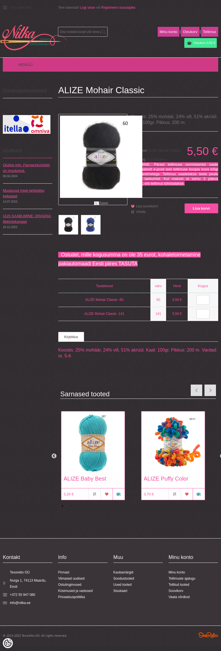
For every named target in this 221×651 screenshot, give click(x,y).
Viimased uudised (71, 578)
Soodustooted (123, 578)
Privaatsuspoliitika (71, 597)
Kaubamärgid (123, 572)
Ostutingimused (69, 585)
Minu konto (169, 32)
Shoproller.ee (208, 635)
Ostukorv (204, 43)
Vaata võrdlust (179, 597)
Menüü (25, 64)
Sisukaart (120, 591)
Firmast (63, 572)
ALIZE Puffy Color (166, 479)
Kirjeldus (71, 337)
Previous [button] (54, 456)
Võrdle (141, 212)
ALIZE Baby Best (85, 479)
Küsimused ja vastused (75, 591)
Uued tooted (122, 585)
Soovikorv (176, 591)
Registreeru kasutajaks (118, 8)
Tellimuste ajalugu (182, 578)
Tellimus (209, 32)
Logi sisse (87, 8)
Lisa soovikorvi (147, 206)
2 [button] (71, 506)
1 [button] (62, 506)
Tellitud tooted (179, 585)
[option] (98, 456)
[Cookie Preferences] (8, 643)
